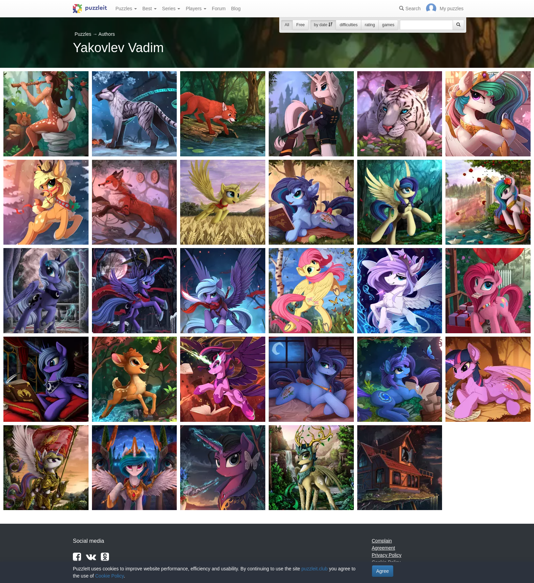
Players (196, 8)
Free (300, 24)
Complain (382, 540)
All (287, 24)
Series (171, 8)
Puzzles (126, 8)
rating (370, 24)
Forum (218, 8)
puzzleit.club (314, 568)
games (388, 24)
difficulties (348, 24)
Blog (235, 8)
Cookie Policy (109, 576)
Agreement (383, 548)
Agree (382, 571)
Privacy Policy (387, 555)
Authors (106, 34)
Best (149, 8)
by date (323, 24)
